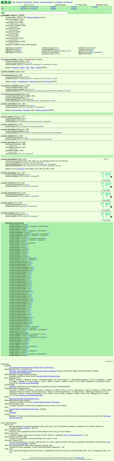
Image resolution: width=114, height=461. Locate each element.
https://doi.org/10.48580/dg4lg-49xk (30, 395)
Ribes (33, 67)
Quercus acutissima (42, 110)
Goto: (34, 13)
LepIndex (55, 51)
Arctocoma (23, 6)
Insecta (19, 2)
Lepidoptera (28, 2)
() (73, 6)
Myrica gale (48, 81)
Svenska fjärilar (14, 409)
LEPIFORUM (46, 64)
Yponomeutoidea (47, 2)
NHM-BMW (17, 48)
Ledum (14, 81)
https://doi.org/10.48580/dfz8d (28, 383)
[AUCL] (22, 21)
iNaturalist (45, 52)
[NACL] (16, 21)
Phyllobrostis (34, 6)
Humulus (39, 67)
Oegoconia (34, 8)
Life (14, 2)
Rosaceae (15, 67)
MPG (15, 78)
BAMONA (60, 91)
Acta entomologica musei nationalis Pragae (24, 367)
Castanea (26, 110)
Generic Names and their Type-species (46, 402)
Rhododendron (23, 81)
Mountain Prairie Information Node (48, 376)
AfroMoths (62, 51)
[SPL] (19, 99)
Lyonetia (53, 6)
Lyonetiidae (58, 2)
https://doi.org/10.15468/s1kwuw (20, 373)
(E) (43, 161)
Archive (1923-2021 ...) (47, 367)
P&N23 (50, 51)
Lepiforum (12, 386)
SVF (54, 64)
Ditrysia (36, 2)
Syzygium (21, 169)
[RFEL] (24, 63)
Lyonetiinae (68, 2)
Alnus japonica (17, 110)
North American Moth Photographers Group (24, 399)
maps (108, 180)
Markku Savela (80, 457)
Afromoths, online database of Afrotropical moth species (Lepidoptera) (33, 371)
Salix (27, 67)
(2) (31, 164)
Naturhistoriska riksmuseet (30, 409)
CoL (55, 48)
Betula (22, 67)
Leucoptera (23, 8)
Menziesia (33, 81)
